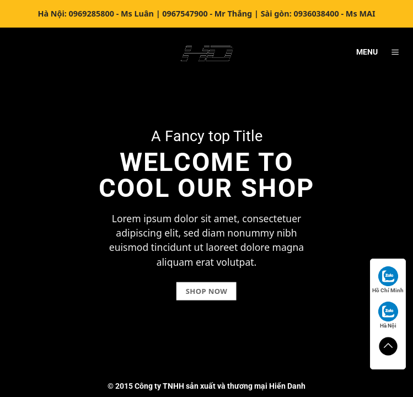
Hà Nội (388, 315)
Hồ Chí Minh (388, 279)
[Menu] (395, 53)
